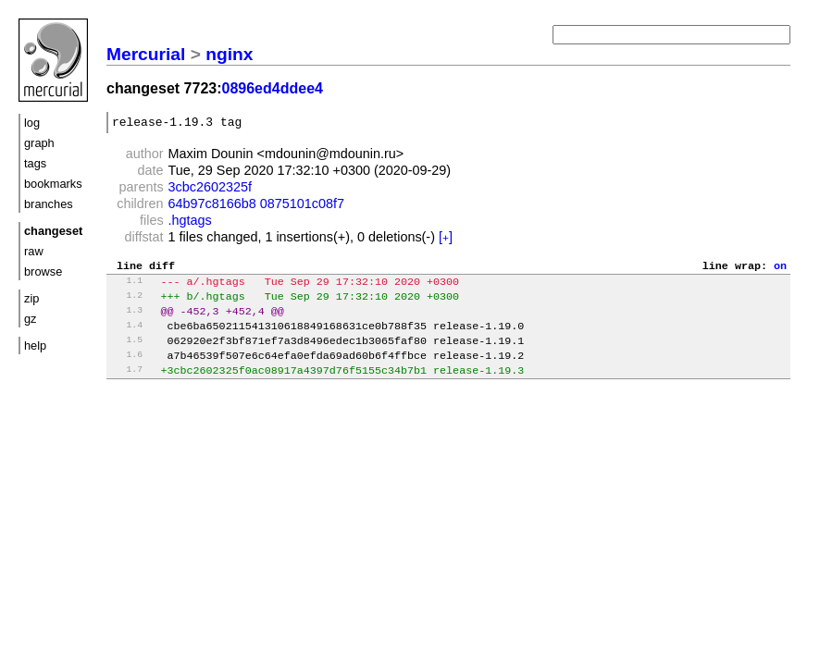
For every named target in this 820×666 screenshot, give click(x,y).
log (32, 123)
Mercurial (145, 54)
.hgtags (190, 223)
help (35, 345)
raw (33, 251)
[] (446, 239)
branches (48, 204)
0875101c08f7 (302, 206)
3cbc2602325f (210, 189)
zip (31, 298)
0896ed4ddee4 (272, 88)
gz (30, 319)
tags (35, 163)
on (780, 269)
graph (39, 143)
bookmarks (53, 184)
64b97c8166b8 (212, 206)
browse (43, 271)
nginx (229, 54)
